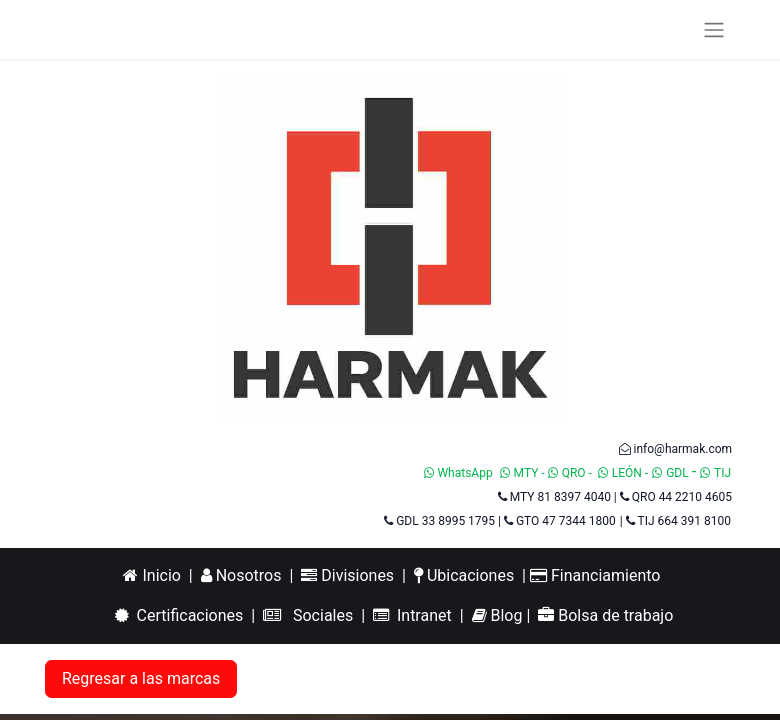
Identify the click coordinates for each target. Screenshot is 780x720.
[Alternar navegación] (714, 29)
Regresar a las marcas (141, 678)
